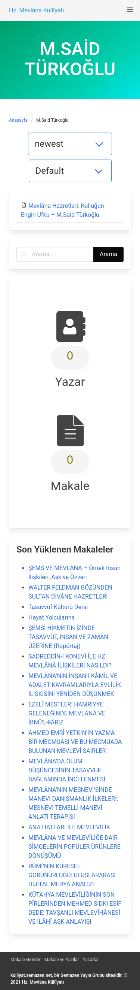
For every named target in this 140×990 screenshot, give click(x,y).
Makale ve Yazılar (61, 959)
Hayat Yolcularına (51, 617)
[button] (130, 9)
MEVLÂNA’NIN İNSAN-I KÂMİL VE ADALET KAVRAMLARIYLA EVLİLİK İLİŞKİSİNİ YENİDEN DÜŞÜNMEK (74, 684)
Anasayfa (18, 120)
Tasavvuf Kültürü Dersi (58, 607)
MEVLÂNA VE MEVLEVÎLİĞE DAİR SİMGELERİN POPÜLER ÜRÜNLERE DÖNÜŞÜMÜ (74, 846)
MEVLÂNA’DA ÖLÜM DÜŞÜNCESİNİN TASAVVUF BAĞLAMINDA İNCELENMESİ (66, 770)
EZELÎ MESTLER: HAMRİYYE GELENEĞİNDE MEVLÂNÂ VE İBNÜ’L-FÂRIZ (66, 713)
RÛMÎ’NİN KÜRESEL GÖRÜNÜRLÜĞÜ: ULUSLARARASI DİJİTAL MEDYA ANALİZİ (72, 875)
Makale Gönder (25, 959)
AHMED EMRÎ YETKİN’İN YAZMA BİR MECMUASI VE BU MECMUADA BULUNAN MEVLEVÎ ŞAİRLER (75, 741)
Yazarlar (91, 959)
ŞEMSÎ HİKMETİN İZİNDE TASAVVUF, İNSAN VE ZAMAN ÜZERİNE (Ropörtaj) (68, 637)
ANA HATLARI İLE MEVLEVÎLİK (69, 827)
